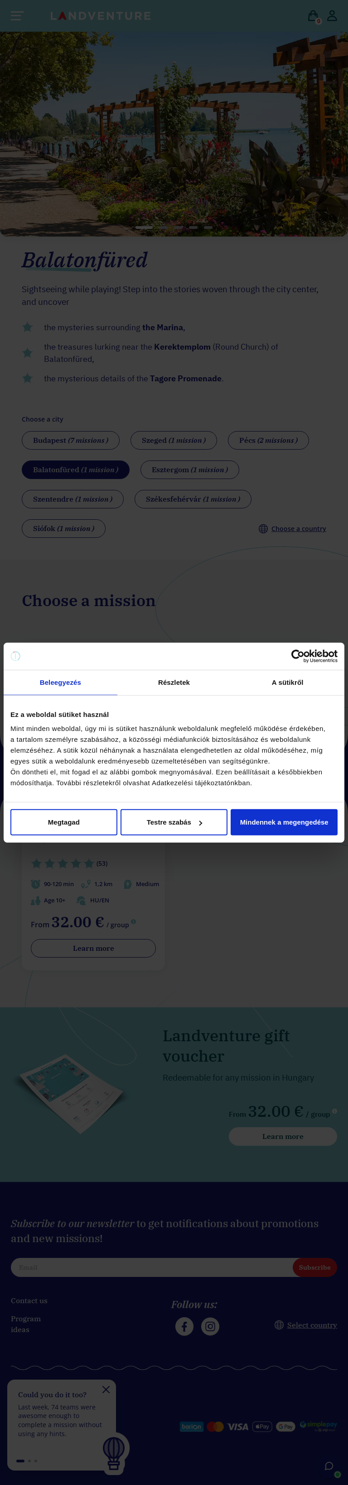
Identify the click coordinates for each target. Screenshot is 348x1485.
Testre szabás (174, 822)
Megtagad (64, 822)
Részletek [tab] (174, 682)
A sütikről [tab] (288, 682)
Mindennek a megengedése (284, 822)
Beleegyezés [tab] (60, 682)
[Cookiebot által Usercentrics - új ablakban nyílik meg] (298, 656)
